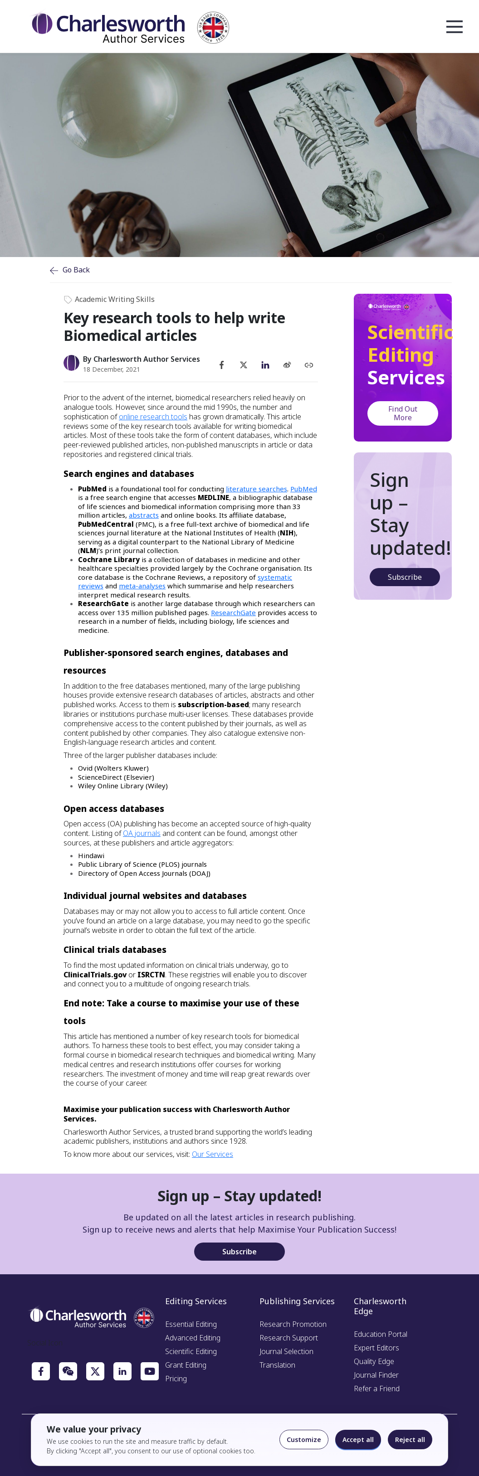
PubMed (303, 488)
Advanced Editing (192, 1338)
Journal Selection (286, 1351)
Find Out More (402, 413)
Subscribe (405, 577)
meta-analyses (142, 585)
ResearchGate (233, 612)
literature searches (256, 488)
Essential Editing (191, 1324)
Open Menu (454, 27)
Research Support (288, 1338)
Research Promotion (293, 1324)
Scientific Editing (191, 1351)
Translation (277, 1365)
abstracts (144, 515)
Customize (304, 1439)
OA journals (142, 833)
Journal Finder (376, 1375)
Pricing (176, 1379)
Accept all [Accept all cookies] (358, 1439)
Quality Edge (374, 1361)
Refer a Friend (377, 1388)
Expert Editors (376, 1348)
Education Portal (380, 1334)
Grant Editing (185, 1365)
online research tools (153, 417)
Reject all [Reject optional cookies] (410, 1439)
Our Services (212, 1154)
